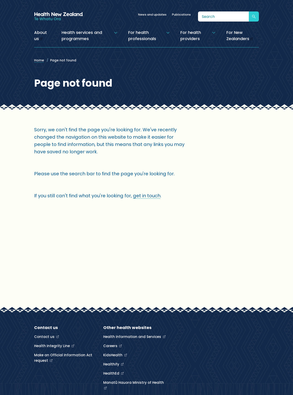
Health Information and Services (132, 336)
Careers (110, 345)
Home (39, 60)
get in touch (146, 195)
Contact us (44, 336)
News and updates (152, 14)
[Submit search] (254, 16)
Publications (181, 14)
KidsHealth (113, 355)
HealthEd (111, 373)
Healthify (111, 364)
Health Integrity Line (52, 345)
